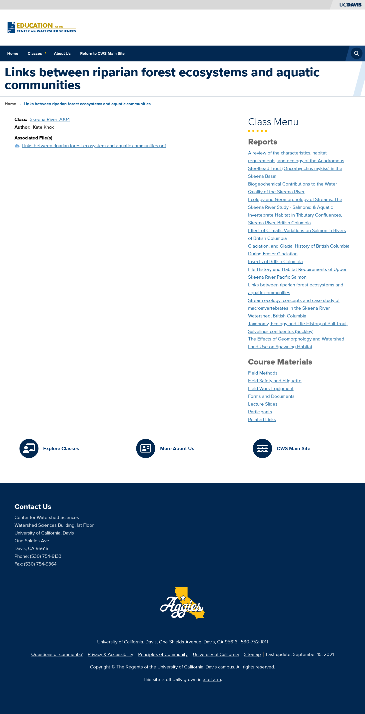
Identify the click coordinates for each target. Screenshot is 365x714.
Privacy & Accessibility (110, 654)
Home (12, 53)
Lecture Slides (263, 403)
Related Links (262, 419)
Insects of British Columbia (275, 261)
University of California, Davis (127, 641)
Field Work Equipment (271, 388)
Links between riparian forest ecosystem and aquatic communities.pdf (94, 145)
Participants (260, 411)
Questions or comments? (57, 654)
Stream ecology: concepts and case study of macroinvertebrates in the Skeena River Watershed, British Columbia (294, 308)
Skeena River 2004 (50, 119)
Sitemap (252, 654)
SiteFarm (212, 679)
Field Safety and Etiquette (275, 380)
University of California (216, 654)
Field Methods (263, 372)
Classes (37, 53)
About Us (62, 53)
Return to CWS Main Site (102, 53)
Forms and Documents (271, 396)
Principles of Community (163, 654)
